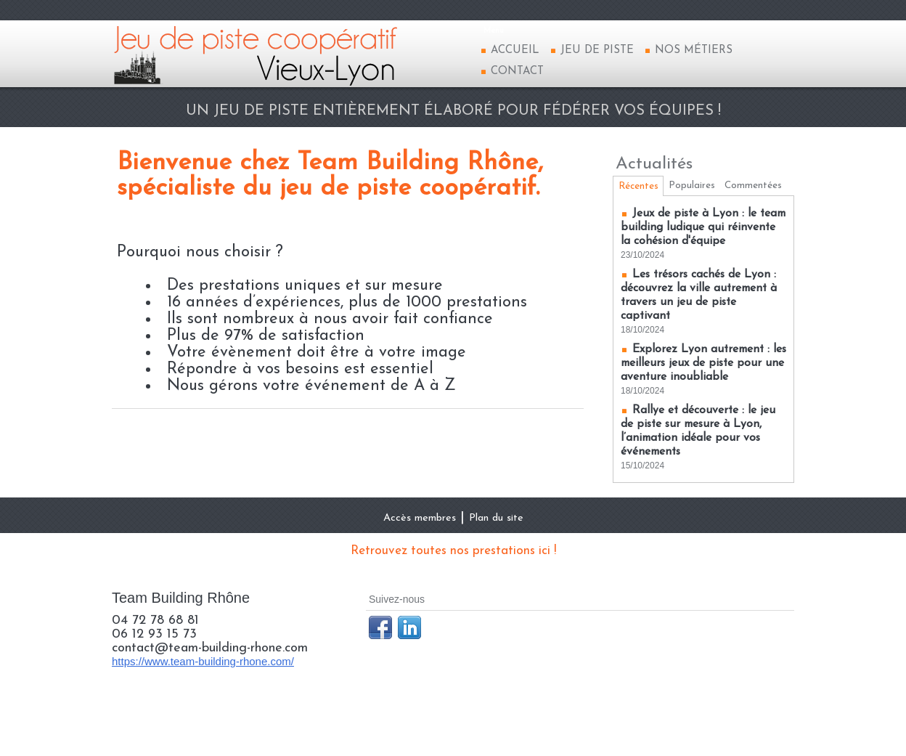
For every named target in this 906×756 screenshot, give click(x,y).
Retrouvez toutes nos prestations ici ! (453, 605)
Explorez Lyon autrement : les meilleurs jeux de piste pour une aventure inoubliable (703, 410)
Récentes (642, 188)
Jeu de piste (592, 50)
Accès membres (409, 572)
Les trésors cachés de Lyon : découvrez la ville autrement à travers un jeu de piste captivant (698, 335)
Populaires (701, 187)
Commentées (707, 211)
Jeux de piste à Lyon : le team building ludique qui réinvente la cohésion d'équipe (698, 260)
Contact (512, 71)
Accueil (509, 50)
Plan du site (509, 572)
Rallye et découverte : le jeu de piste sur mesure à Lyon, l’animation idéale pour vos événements (698, 485)
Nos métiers (688, 50)
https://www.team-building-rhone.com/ (203, 716)
